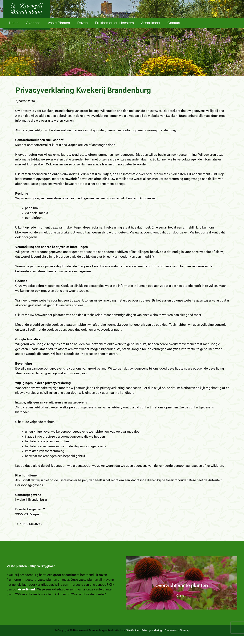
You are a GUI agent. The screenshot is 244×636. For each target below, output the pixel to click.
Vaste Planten (59, 23)
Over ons (33, 23)
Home (14, 23)
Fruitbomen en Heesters (114, 23)
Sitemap (184, 630)
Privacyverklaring (151, 630)
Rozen (82, 23)
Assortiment (150, 23)
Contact (173, 23)
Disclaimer (171, 630)
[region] (122, 38)
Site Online (132, 630)
